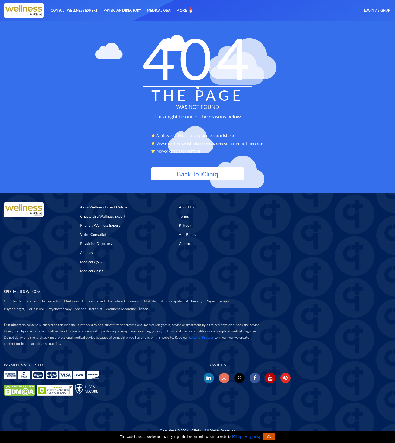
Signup (384, 10)
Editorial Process (201, 337)
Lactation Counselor (124, 301)
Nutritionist (153, 301)
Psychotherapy (60, 309)
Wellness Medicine (121, 309)
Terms (184, 216)
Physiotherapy (217, 301)
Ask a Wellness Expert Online (103, 207)
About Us (186, 207)
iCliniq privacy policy (246, 437)
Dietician (71, 301)
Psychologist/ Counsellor (24, 309)
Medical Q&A (158, 10)
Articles (86, 252)
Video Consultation (96, 234)
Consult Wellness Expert (74, 10)
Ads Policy (187, 234)
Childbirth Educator (20, 301)
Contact (185, 243)
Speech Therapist (88, 309)
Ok (269, 437)
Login (369, 10)
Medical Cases (91, 271)
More (184, 10)
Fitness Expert (93, 301)
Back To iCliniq (197, 174)
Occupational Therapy (184, 301)
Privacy (185, 225)
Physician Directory (122, 10)
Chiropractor (50, 301)
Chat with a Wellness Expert (102, 216)
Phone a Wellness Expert (100, 225)
